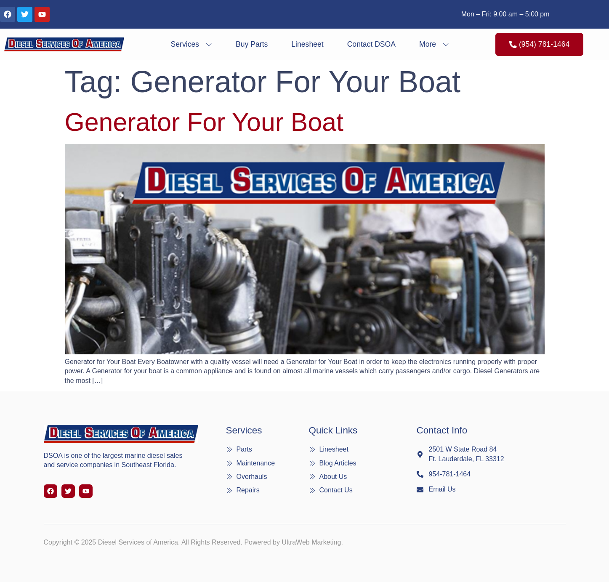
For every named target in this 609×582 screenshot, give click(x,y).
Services (191, 44)
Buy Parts (252, 44)
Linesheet (307, 44)
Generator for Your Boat (204, 122)
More (434, 44)
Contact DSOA (371, 44)
